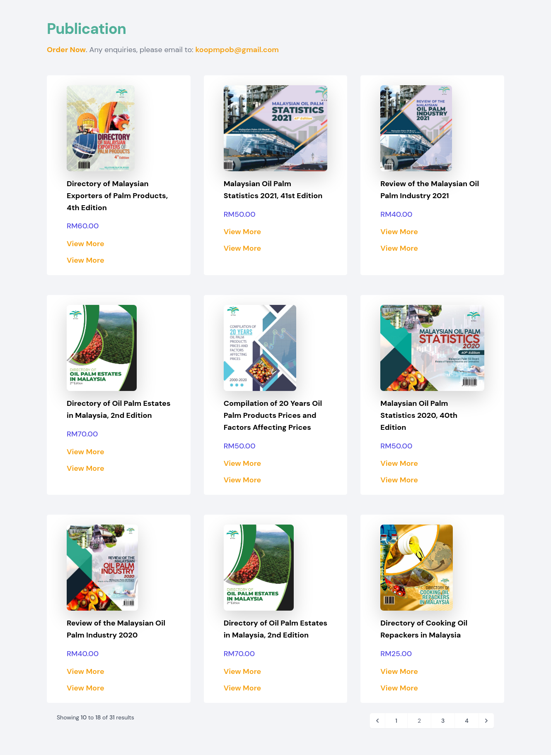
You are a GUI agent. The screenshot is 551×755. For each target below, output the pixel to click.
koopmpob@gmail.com (237, 50)
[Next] (486, 721)
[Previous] (377, 721)
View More (85, 244)
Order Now (66, 50)
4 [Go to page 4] (467, 720)
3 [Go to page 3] (443, 720)
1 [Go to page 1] (396, 720)
